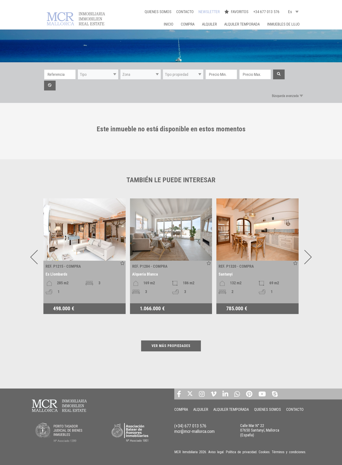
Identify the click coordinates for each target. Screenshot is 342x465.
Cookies (264, 452)
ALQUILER (209, 24)
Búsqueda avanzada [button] (285, 96)
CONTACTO (185, 11)
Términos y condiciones (288, 452)
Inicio (168, 24)
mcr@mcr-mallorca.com (194, 431)
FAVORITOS (236, 11)
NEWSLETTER (209, 11)
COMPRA (188, 24)
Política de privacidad (241, 452)
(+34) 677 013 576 (190, 426)
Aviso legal (216, 452)
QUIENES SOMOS (158, 11)
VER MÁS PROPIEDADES (171, 346)
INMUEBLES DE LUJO (283, 24)
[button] (98, 74)
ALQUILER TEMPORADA (242, 24)
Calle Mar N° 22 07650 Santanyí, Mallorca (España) (259, 430)
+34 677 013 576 (266, 11)
